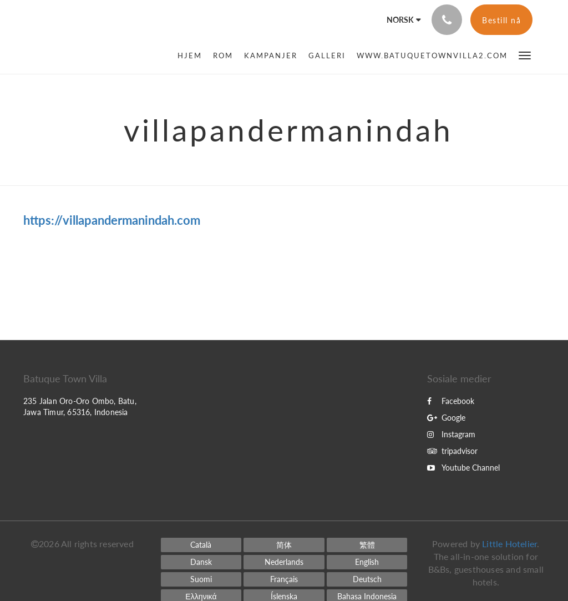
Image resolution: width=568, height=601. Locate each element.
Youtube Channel (463, 467)
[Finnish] (201, 579)
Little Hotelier (509, 543)
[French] (284, 579)
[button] (524, 55)
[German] (367, 579)
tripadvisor (452, 451)
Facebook (450, 401)
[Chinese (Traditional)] (367, 545)
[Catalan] (201, 545)
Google (446, 417)
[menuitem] (192, 55)
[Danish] (201, 562)
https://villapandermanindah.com (111, 220)
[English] (367, 562)
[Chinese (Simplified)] (284, 545)
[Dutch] (284, 562)
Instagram (451, 434)
